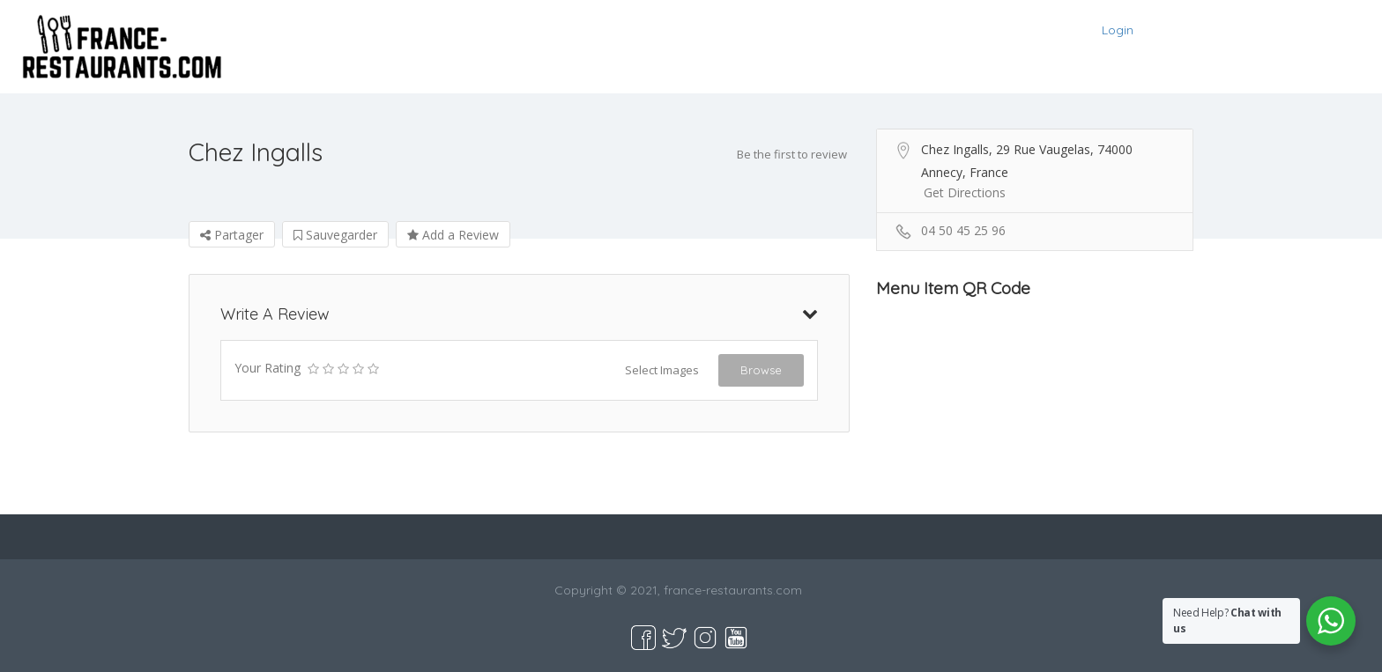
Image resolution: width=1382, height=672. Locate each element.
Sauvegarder (335, 234)
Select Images (662, 370)
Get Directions (965, 192)
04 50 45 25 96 (963, 230)
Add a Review (453, 234)
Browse (761, 370)
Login (1117, 30)
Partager (232, 234)
